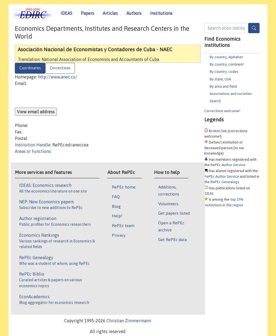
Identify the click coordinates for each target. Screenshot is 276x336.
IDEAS (66, 13)
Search (215, 101)
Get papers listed (174, 213)
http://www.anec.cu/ (57, 76)
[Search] (254, 28)
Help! (117, 215)
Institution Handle (32, 144)
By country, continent (227, 64)
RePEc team (123, 225)
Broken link (218, 131)
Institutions (161, 13)
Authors (134, 13)
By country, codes (224, 71)
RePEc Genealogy (225, 182)
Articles (110, 13)
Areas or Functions (33, 151)
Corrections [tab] (60, 68)
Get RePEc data (172, 239)
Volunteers (168, 203)
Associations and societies (231, 93)
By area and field (223, 86)
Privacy (118, 235)
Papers (87, 13)
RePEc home (124, 186)
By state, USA (220, 79)
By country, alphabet (226, 57)
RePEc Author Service (228, 165)
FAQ (116, 196)
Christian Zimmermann (128, 320)
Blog (116, 206)
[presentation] (56, 97)
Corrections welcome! (222, 111)
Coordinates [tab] (30, 68)
